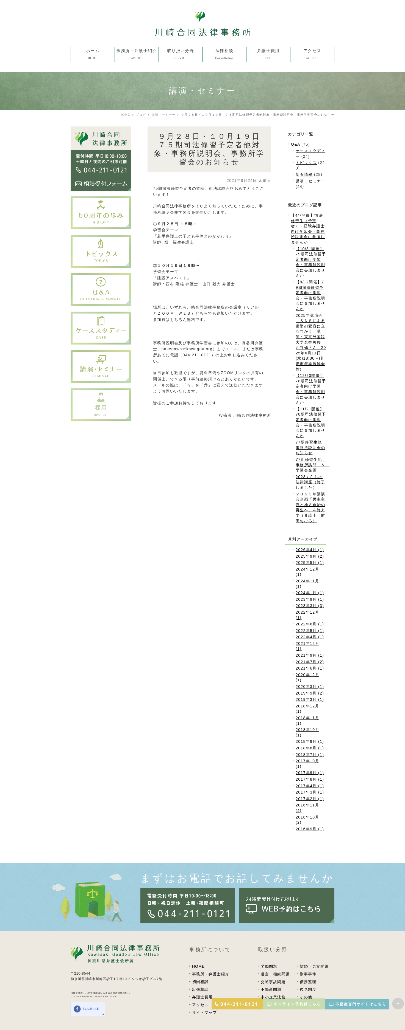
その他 (306, 997)
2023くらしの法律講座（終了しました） (310, 482)
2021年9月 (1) (310, 655)
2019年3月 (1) (310, 699)
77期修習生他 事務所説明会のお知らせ (311, 447)
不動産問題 (271, 989)
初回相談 (200, 982)
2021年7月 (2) (310, 662)
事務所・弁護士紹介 (210, 974)
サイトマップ (204, 1012)
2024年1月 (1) (310, 593)
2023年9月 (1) (310, 599)
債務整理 (308, 982)
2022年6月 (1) (310, 624)
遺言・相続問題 (275, 974)
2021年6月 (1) (310, 668)
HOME (125, 114)
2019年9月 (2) (310, 693)
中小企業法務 (273, 997)
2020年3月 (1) (310, 686)
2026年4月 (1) (310, 550)
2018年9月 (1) (310, 741)
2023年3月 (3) (310, 605)
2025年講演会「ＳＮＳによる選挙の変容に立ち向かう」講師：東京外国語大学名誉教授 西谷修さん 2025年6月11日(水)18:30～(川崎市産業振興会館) (311, 342)
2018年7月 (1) (310, 754)
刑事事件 (308, 974)
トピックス (306, 162)
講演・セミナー (310, 181)
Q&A (295, 144)
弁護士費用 (202, 997)
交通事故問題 (273, 982)
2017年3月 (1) (310, 792)
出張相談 (200, 989)
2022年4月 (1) (310, 637)
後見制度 (308, 989)
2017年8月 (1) (310, 779)
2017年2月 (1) (310, 799)
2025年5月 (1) (310, 562)
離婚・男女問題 (314, 966)
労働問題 (269, 966)
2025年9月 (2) (310, 556)
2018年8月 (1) (310, 748)
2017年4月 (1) (310, 786)
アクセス (200, 1005)
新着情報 (304, 174)
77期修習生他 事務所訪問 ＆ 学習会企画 (312, 464)
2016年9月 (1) (310, 829)
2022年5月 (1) (310, 630)
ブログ (141, 114)
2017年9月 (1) (310, 773)
